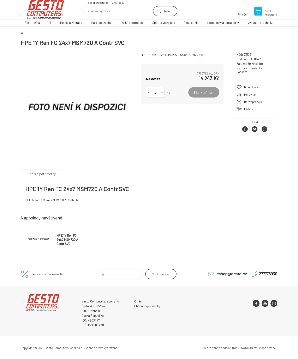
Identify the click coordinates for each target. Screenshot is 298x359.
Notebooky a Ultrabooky (223, 22)
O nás (138, 301)
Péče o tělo (191, 22)
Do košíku (204, 92)
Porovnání (250, 94)
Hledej (166, 11)
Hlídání (248, 109)
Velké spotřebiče (132, 22)
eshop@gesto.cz (98, 2)
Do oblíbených (252, 87)
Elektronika (32, 22)
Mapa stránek (268, 348)
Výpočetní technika (260, 22)
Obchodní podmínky (147, 306)
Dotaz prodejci (253, 102)
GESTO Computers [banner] (45, 9)
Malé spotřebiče (101, 22)
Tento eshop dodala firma (220, 348)
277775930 (118, 2)
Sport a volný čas (163, 22)
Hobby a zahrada (71, 22)
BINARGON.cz (247, 348)
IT (50, 22)
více (201, 55)
